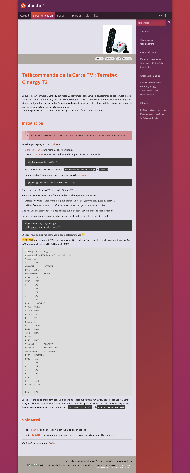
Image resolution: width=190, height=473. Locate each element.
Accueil (24, 15)
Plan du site (145, 67)
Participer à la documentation (153, 109)
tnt (118, 59)
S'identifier (145, 31)
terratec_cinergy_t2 (149, 86)
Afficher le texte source (151, 82)
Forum (61, 15)
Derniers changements (150, 58)
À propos (75, 15)
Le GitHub (37, 434)
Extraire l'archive (33, 149)
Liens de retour (147, 94)
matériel (127, 59)
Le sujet (35, 429)
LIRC (71, 135)
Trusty (99, 59)
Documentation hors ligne (152, 113)
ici (54, 144)
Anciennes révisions (149, 90)
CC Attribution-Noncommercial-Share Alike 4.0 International (113, 466)
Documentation (43, 15)
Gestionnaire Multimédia (151, 63)
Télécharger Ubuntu (149, 118)
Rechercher (169, 22)
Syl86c (52, 442)
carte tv (109, 59)
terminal (39, 154)
